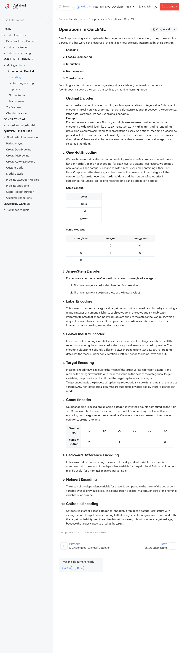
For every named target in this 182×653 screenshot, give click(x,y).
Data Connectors (17, 35)
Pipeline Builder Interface (22, 137)
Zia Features (13, 107)
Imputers (14, 89)
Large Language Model (21, 125)
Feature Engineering (21, 83)
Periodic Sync (14, 143)
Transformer (16, 101)
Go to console (170, 6)
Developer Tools (122, 6)
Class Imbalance (16, 113)
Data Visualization (17, 47)
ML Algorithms (16, 65)
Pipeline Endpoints (18, 185)
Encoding (15, 77)
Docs (62, 19)
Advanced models (18, 209)
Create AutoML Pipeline (20, 161)
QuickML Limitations (19, 197)
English (145, 6)
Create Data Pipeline (18, 149)
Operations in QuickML (21, 71)
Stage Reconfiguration (20, 191)
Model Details (14, 173)
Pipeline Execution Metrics (22, 179)
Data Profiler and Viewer (21, 41)
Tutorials (98, 6)
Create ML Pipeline (17, 155)
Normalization (17, 95)
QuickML (73, 19)
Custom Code (14, 167)
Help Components (93, 19)
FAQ (107, 6)
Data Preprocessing (19, 53)
